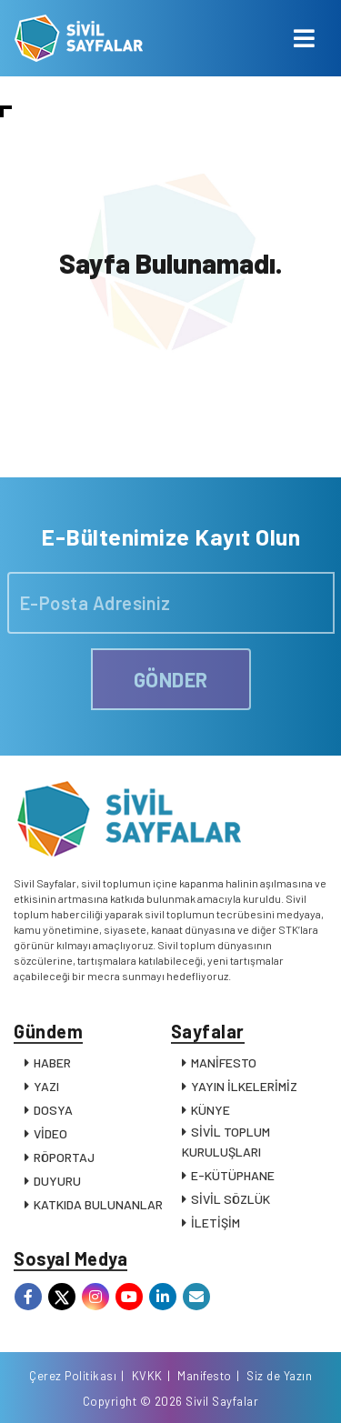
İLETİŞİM (215, 1222)
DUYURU (57, 1180)
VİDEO (50, 1133)
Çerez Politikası (72, 1375)
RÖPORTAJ (64, 1157)
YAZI (46, 1086)
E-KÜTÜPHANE (233, 1175)
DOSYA (53, 1109)
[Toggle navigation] (304, 38)
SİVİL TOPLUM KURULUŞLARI (226, 1141)
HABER (52, 1062)
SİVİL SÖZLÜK (230, 1199)
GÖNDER (171, 679)
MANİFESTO (223, 1062)
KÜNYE (210, 1109)
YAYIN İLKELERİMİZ (244, 1086)
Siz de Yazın (279, 1375)
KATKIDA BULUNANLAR (98, 1204)
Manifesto (204, 1375)
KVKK (147, 1375)
